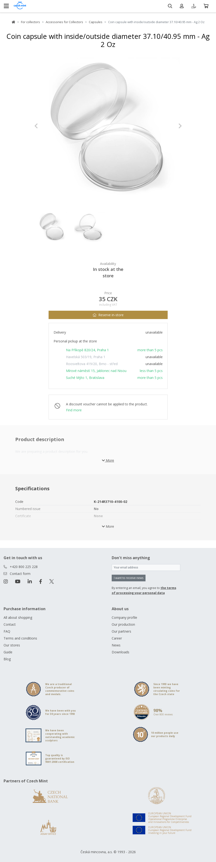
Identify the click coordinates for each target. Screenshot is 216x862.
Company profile (124, 617)
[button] (45, 125)
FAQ (7, 631)
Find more (74, 410)
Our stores (12, 645)
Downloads (120, 652)
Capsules (95, 22)
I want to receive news (128, 578)
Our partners (121, 631)
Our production (123, 624)
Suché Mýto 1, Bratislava (85, 377)
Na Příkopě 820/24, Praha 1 (87, 350)
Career (117, 638)
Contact (10, 624)
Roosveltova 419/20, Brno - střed (92, 363)
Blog (7, 659)
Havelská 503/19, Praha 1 (85, 357)
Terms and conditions (20, 638)
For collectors (30, 22)
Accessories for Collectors (64, 22)
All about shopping (18, 617)
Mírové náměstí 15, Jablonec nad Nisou (96, 370)
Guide (8, 652)
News (116, 645)
